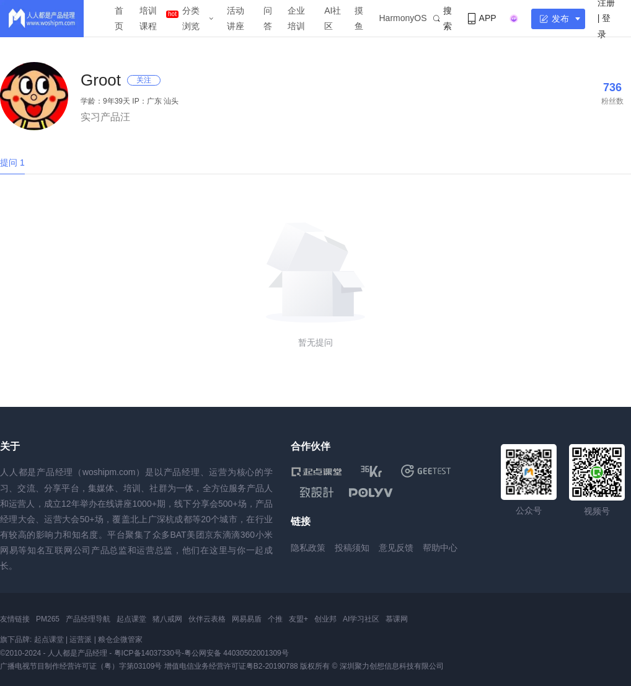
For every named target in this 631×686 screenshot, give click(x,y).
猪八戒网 (167, 619)
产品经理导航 (88, 619)
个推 (275, 619)
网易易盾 (247, 619)
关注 (143, 80)
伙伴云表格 (207, 619)
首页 (119, 18)
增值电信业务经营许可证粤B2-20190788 (231, 666)
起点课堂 (131, 619)
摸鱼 (359, 18)
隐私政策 (308, 548)
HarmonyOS (403, 18)
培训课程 (148, 18)
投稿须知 (352, 548)
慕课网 (397, 619)
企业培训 (296, 18)
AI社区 (332, 18)
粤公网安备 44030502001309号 (236, 653)
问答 (267, 18)
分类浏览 (191, 18)
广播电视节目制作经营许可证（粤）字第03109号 (81, 666)
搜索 (442, 18)
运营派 (80, 639)
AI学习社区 (361, 619)
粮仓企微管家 (120, 639)
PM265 (48, 619)
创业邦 (325, 619)
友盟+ (298, 619)
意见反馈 (396, 548)
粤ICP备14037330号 (148, 653)
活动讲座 (235, 18)
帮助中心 (440, 548)
